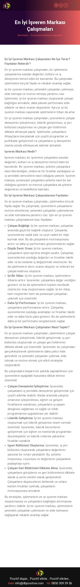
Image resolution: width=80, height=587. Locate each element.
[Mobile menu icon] (74, 5)
